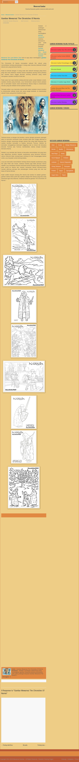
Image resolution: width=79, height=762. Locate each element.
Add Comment (24, 21)
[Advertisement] (19, 40)
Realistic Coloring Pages (46, 759)
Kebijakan (70, 759)
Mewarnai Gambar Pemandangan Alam (61, 63)
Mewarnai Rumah (56, 69)
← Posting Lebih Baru (7, 745)
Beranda (25, 745)
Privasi (77, 759)
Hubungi (63, 759)
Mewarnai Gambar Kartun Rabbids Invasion (60, 57)
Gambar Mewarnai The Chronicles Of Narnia (20, 18)
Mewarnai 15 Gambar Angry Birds (60, 82)
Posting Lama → (42, 745)
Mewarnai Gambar (40, 6)
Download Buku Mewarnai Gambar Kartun (61, 96)
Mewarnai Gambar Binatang (59, 102)
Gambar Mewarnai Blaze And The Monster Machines (60, 89)
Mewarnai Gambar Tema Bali (59, 75)
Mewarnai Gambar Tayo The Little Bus (61, 49)
